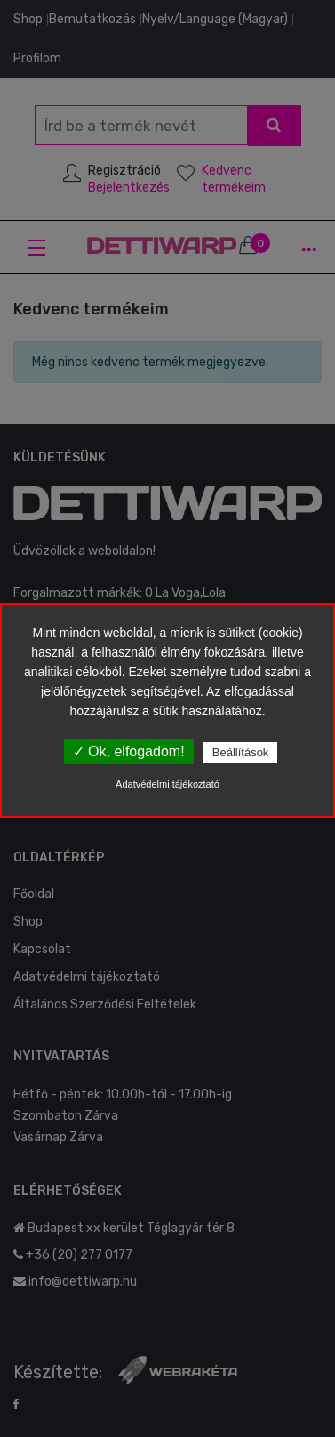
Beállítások (240, 752)
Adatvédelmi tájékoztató (167, 784)
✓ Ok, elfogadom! (129, 751)
